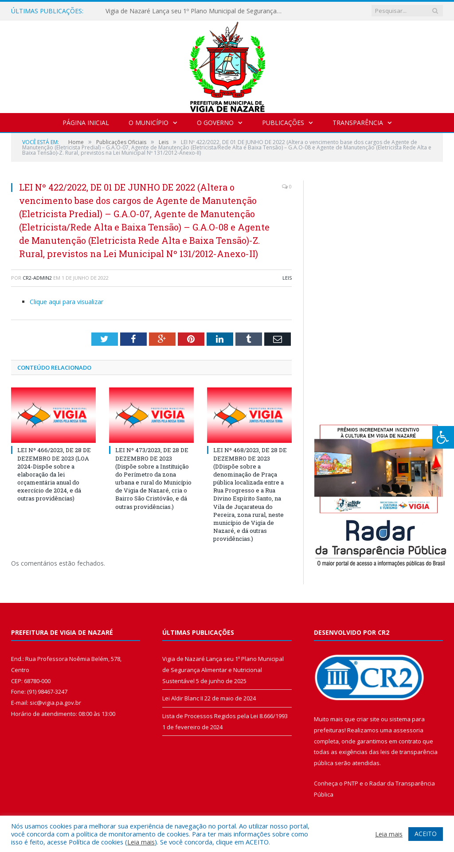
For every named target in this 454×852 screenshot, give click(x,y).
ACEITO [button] (426, 833)
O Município (148, 122)
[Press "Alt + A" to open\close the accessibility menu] (443, 437)
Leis (287, 277)
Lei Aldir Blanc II (182, 698)
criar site (368, 719)
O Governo (215, 122)
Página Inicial (86, 122)
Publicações (283, 122)
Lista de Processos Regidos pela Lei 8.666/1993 (225, 716)
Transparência (358, 122)
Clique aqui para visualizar (66, 301)
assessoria (408, 730)
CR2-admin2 (37, 277)
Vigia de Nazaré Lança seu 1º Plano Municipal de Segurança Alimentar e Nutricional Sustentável (196, 11)
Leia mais (141, 841)
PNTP (351, 783)
